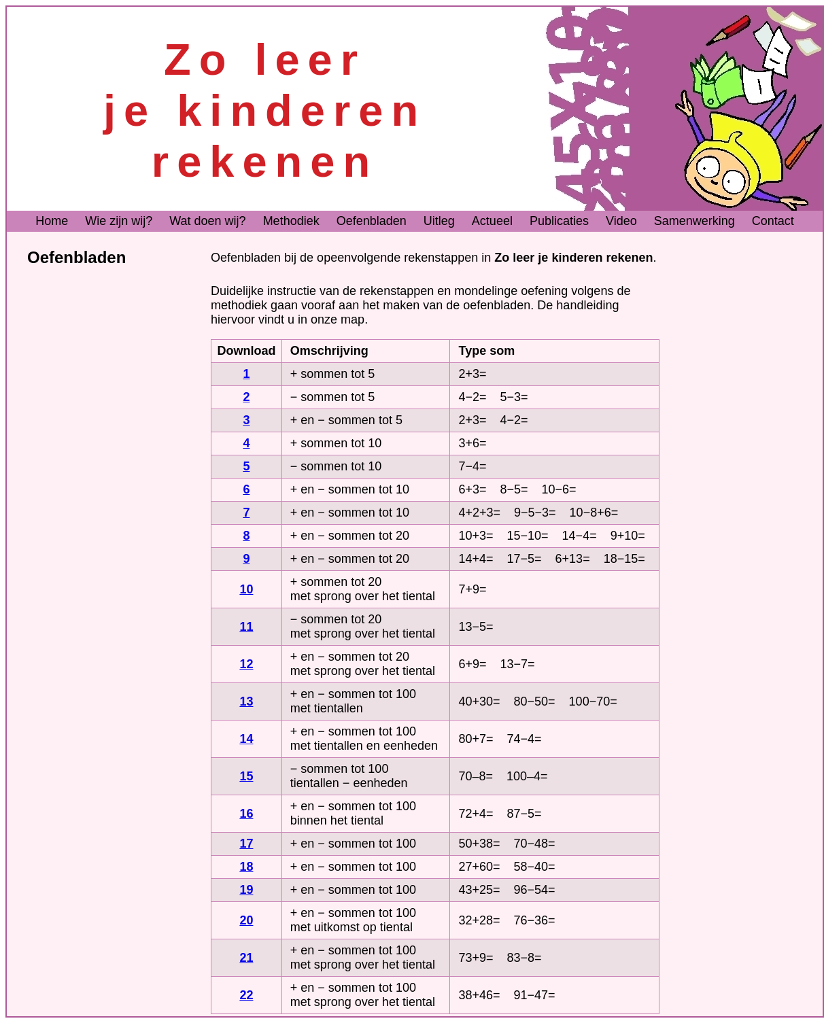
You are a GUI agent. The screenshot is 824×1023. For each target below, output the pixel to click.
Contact (773, 221)
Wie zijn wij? (118, 221)
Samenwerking (694, 221)
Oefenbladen (372, 221)
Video (621, 221)
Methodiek (291, 221)
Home (51, 221)
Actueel (492, 221)
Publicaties (559, 221)
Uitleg (439, 221)
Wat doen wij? (207, 221)
